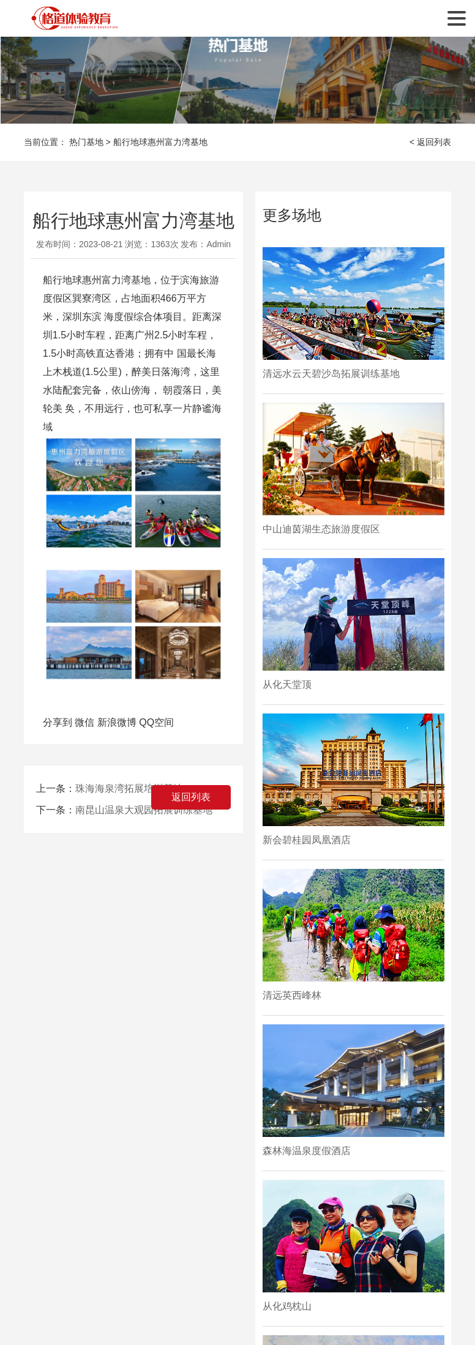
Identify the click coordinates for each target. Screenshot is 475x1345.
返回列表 (191, 797)
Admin (218, 244)
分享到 (57, 722)
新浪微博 (117, 722)
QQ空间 (156, 722)
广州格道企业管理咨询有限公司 (76, 18)
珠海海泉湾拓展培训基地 (129, 788)
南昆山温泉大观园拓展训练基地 (143, 810)
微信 (84, 722)
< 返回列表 (430, 142)
